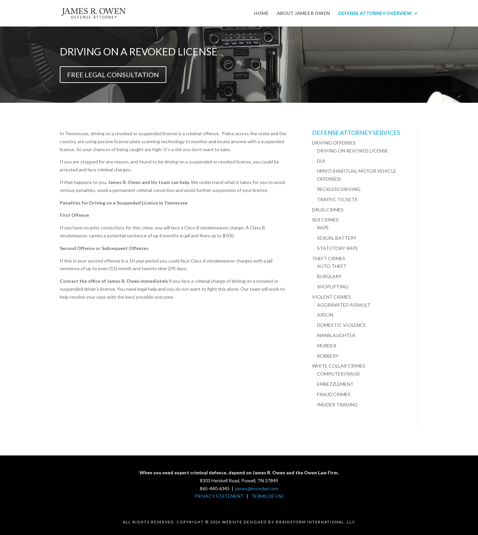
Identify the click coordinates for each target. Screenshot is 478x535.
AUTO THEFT (332, 266)
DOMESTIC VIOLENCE (341, 325)
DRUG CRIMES (328, 209)
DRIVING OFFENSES (334, 143)
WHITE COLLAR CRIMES (338, 366)
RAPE (323, 227)
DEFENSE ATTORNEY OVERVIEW (375, 13)
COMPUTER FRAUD (338, 374)
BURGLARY (329, 276)
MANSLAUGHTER (336, 335)
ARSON (325, 315)
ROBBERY (328, 356)
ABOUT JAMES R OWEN (303, 13)
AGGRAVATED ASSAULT (343, 305)
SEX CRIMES (325, 219)
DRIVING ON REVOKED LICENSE (352, 150)
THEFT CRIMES (328, 258)
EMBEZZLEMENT (335, 384)
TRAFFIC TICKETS (337, 199)
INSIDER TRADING (337, 404)
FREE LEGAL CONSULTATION (113, 75)
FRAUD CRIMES (334, 394)
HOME (261, 13)
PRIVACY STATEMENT (219, 496)
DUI (321, 161)
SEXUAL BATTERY (337, 238)
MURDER (326, 345)
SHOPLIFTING (332, 286)
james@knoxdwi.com (256, 488)
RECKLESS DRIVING (338, 189)
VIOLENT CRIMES (331, 297)
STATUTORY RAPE (337, 248)
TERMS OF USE (267, 496)
